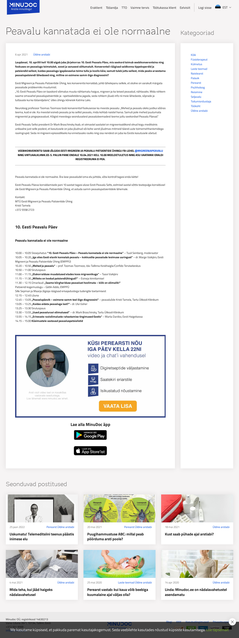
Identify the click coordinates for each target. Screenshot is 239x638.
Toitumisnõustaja (201, 101)
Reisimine (196, 92)
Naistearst (197, 73)
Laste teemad (199, 69)
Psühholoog (198, 87)
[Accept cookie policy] (232, 622)
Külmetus (196, 64)
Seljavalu (196, 97)
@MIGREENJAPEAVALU (149, 151)
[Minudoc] (23, 7)
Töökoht (195, 106)
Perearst (196, 83)
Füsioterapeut (199, 59)
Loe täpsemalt (217, 629)
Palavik (195, 78)
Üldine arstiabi (41, 54)
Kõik (193, 55)
